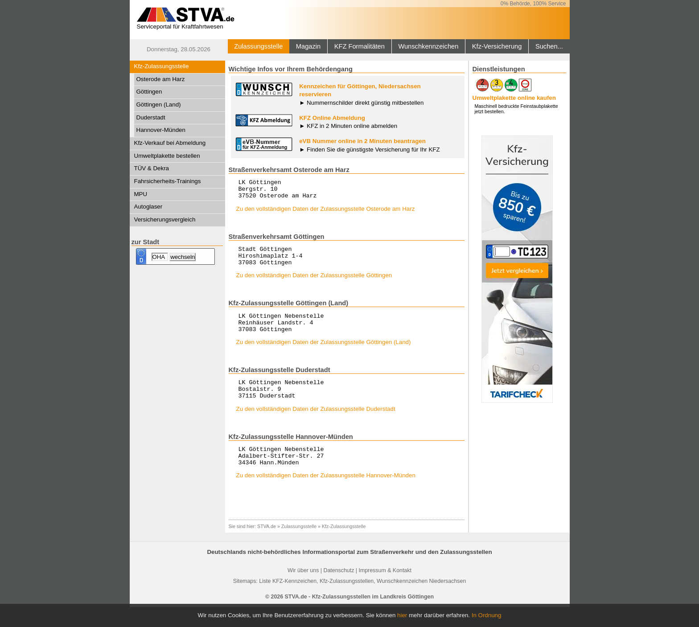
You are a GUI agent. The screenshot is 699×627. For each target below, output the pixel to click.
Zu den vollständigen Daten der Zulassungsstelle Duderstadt (315, 425)
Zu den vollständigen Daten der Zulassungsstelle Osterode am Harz (325, 212)
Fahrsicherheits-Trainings (167, 181)
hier (402, 615)
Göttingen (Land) (158, 104)
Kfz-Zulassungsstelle (161, 66)
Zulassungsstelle (258, 46)
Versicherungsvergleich (165, 219)
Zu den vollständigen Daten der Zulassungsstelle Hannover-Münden (325, 495)
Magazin (308, 46)
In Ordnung (487, 615)
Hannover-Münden (160, 130)
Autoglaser (148, 206)
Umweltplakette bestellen (167, 155)
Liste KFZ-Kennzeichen (288, 601)
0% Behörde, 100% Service (533, 3)
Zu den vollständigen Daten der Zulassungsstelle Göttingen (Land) (323, 354)
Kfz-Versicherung (497, 46)
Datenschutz (338, 590)
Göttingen (149, 91)
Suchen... (549, 46)
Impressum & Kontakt (384, 590)
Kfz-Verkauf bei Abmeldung (170, 142)
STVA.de (266, 546)
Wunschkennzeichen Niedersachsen (421, 601)
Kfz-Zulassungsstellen (347, 601)
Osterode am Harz (160, 79)
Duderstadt (150, 117)
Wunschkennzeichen (428, 46)
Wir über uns (303, 590)
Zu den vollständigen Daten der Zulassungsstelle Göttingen (314, 283)
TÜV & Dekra (151, 168)
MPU (141, 194)
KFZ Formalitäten (359, 46)
